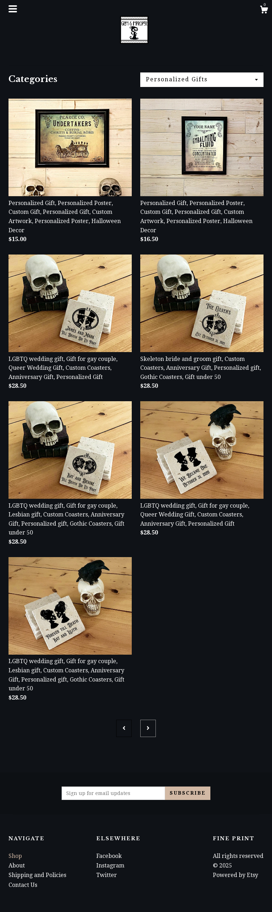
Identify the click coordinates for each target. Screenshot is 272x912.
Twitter (106, 875)
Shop (15, 856)
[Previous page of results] (124, 728)
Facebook (109, 856)
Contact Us (22, 885)
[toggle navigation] (12, 8)
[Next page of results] (148, 728)
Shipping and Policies (37, 875)
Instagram (110, 865)
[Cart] (264, 10)
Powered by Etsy (235, 875)
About (16, 865)
